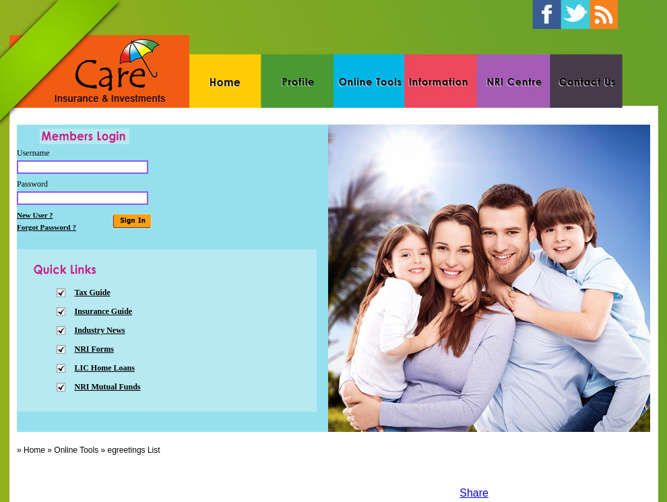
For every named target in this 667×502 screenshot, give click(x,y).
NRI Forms (94, 349)
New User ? (35, 215)
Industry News (100, 330)
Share (473, 493)
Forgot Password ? (46, 227)
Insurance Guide (104, 311)
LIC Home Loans (105, 368)
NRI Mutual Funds (108, 386)
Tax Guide (92, 292)
